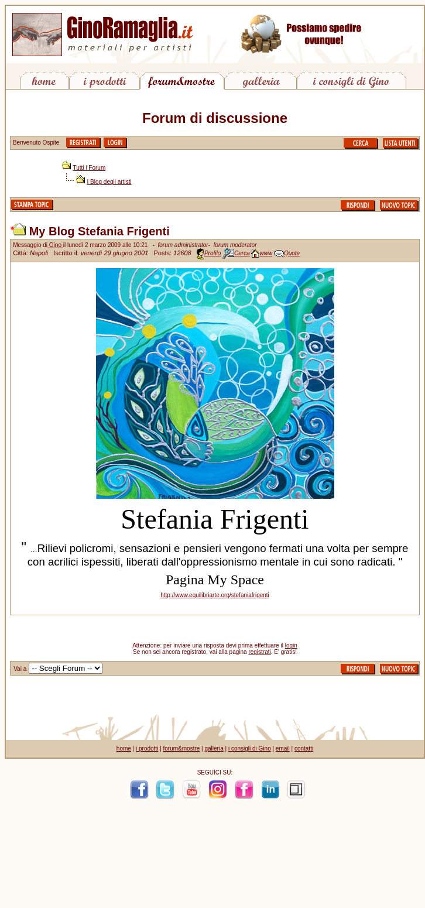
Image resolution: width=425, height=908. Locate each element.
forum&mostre (181, 748)
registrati (259, 652)
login (291, 645)
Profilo (212, 253)
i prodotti (147, 748)
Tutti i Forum (89, 168)
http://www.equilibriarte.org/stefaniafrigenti (214, 595)
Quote (292, 253)
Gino (55, 245)
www (265, 253)
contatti (303, 748)
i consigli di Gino (249, 748)
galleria (213, 748)
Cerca (242, 253)
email (283, 748)
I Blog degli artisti (109, 182)
